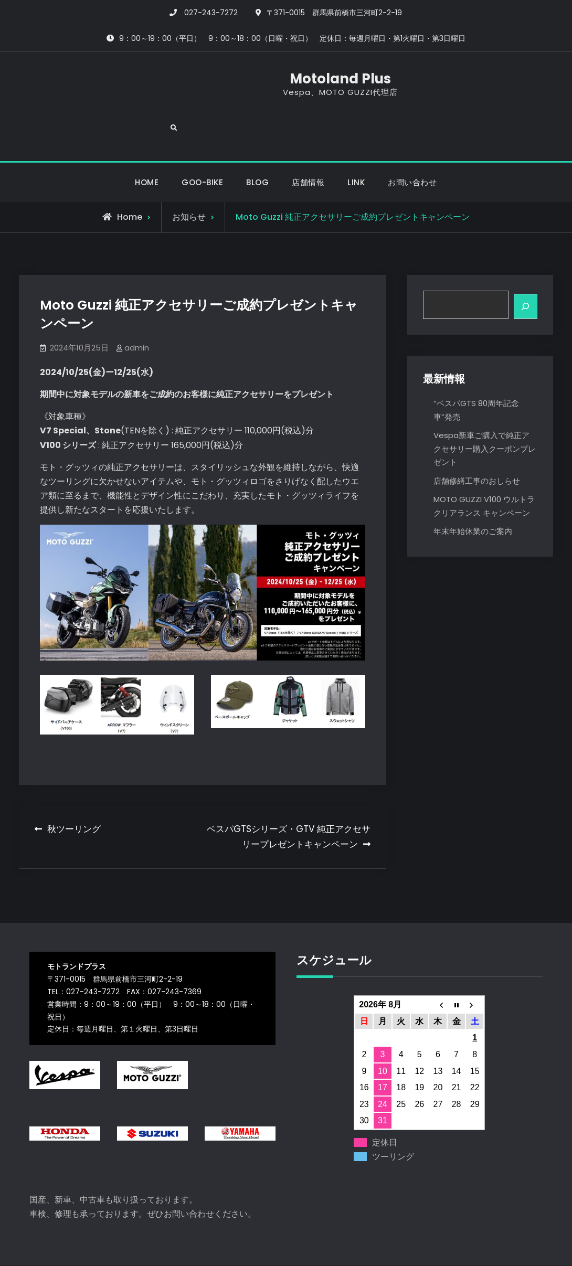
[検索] (525, 273)
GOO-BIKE (202, 147)
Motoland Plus (285, 81)
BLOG (257, 147)
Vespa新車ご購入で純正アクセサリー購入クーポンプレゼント (484, 414)
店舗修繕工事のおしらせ (476, 446)
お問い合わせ (412, 147)
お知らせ (189, 182)
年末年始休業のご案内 (472, 497)
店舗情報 (308, 147)
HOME (146, 147)
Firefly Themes (381, 1248)
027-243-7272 (211, 12)
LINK (356, 147)
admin (136, 312)
